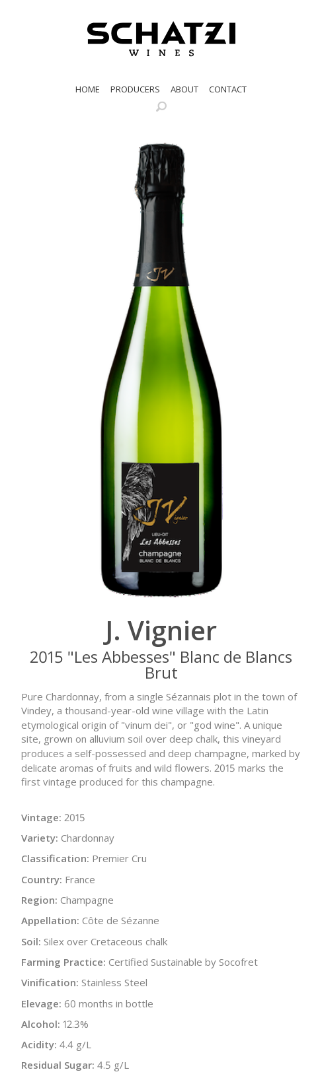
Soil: (31, 941)
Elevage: (41, 1003)
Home (87, 89)
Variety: (39, 837)
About (184, 89)
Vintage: (41, 817)
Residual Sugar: (58, 1064)
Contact (228, 89)
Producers (135, 89)
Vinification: (50, 982)
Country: (41, 879)
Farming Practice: (63, 961)
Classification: (55, 858)
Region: (39, 899)
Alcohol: (40, 1023)
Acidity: (39, 1044)
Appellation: (50, 920)
